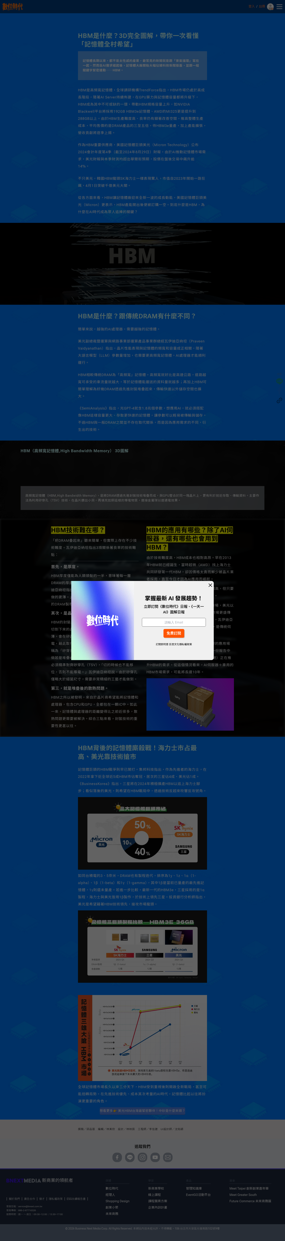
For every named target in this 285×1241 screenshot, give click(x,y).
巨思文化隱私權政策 (180, 644)
